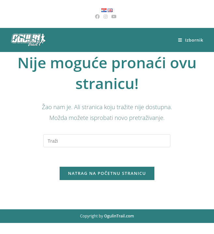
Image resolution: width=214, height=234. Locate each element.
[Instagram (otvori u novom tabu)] (105, 17)
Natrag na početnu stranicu (107, 173)
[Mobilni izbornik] (191, 40)
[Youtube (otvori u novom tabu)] (114, 17)
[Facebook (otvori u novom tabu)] (98, 17)
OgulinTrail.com (119, 227)
